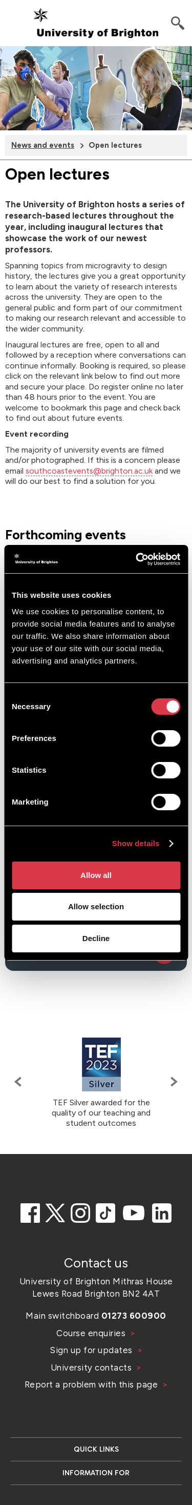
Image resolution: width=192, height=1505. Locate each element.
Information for (96, 1473)
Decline (96, 938)
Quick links (96, 1449)
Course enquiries (92, 1333)
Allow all (96, 875)
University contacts (91, 1367)
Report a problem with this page (92, 1384)
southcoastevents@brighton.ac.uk (89, 471)
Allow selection (96, 906)
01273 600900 (133, 1316)
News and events (42, 145)
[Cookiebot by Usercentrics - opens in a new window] (136, 559)
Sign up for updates (92, 1350)
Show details (136, 843)
